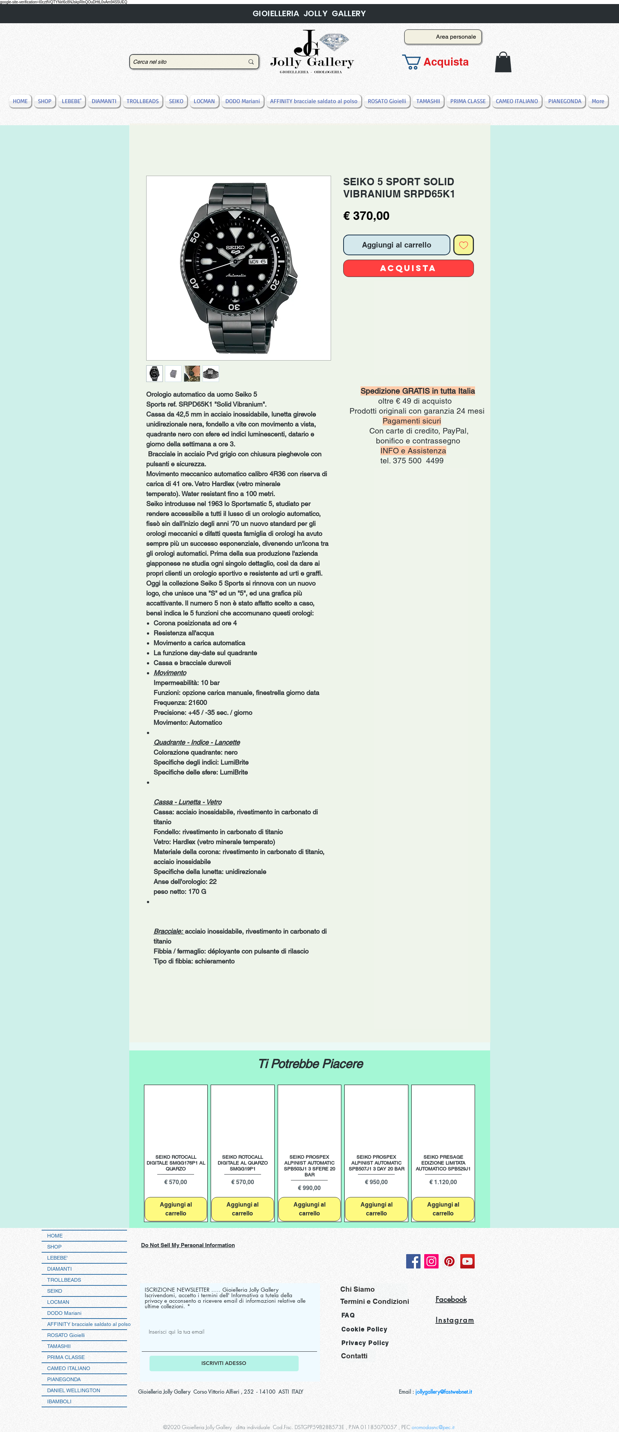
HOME (55, 1236)
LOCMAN (58, 1302)
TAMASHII (59, 1346)
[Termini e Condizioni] (374, 1301)
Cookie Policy (364, 1329)
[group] (309, 1153)
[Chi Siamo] (374, 1289)
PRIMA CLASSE (66, 1357)
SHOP (54, 1247)
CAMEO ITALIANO (68, 1368)
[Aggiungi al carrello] (176, 1209)
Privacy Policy (365, 1343)
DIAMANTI (59, 1269)
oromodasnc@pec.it (433, 1427)
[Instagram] (431, 1261)
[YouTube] (467, 1261)
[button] (440, 62)
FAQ (348, 1315)
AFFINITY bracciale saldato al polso (87, 1324)
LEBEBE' (57, 1258)
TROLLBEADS (64, 1280)
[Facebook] (413, 1261)
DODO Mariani (64, 1313)
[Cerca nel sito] (183, 62)
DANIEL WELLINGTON (73, 1390)
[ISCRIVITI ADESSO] (224, 1363)
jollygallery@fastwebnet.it (443, 1391)
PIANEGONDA (64, 1379)
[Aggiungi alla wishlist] (463, 245)
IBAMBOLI (59, 1401)
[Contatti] (358, 1356)
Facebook (451, 1299)
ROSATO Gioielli (66, 1335)
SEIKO (54, 1291)
